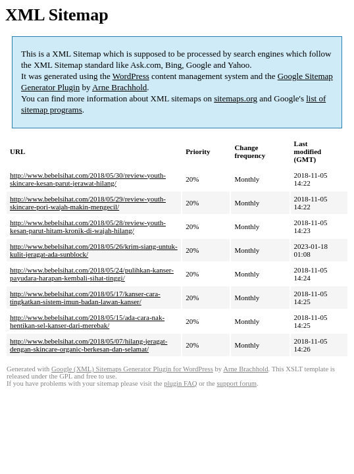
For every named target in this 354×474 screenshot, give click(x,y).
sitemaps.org (235, 98)
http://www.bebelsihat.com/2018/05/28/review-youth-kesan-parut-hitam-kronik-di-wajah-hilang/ (88, 226)
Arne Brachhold (119, 87)
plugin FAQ (180, 383)
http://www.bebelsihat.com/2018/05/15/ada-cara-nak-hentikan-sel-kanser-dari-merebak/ (87, 321)
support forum (236, 383)
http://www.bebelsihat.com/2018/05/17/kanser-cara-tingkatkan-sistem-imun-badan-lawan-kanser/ (85, 297)
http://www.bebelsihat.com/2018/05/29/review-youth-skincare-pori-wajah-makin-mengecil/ (88, 203)
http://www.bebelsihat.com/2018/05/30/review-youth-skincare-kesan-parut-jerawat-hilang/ (88, 179)
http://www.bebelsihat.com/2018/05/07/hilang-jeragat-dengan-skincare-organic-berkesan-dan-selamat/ (88, 345)
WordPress (131, 76)
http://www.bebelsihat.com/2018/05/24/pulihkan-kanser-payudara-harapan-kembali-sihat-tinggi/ (92, 274)
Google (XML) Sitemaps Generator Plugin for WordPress (132, 369)
